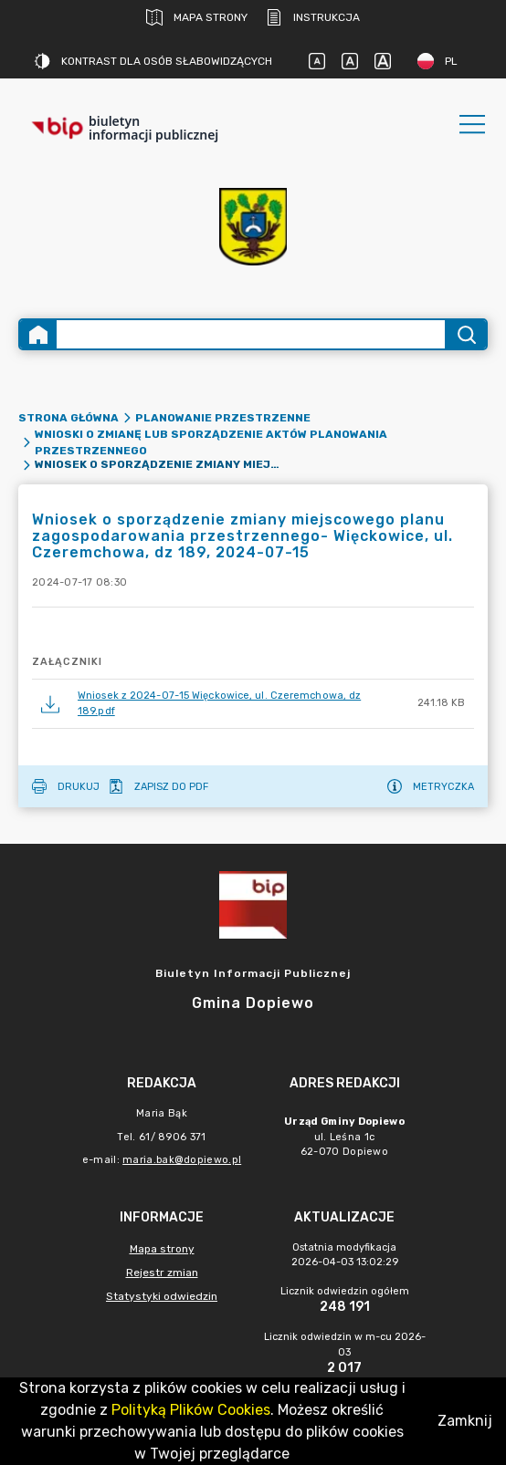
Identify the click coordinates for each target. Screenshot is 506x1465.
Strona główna (68, 417)
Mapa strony (197, 17)
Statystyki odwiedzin (161, 1296)
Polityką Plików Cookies (190, 1409)
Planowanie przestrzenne (223, 417)
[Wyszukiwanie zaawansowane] (251, 334)
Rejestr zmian (162, 1272)
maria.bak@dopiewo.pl (181, 1160)
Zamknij (464, 1420)
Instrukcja (313, 17)
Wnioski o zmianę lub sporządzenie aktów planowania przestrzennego (211, 442)
